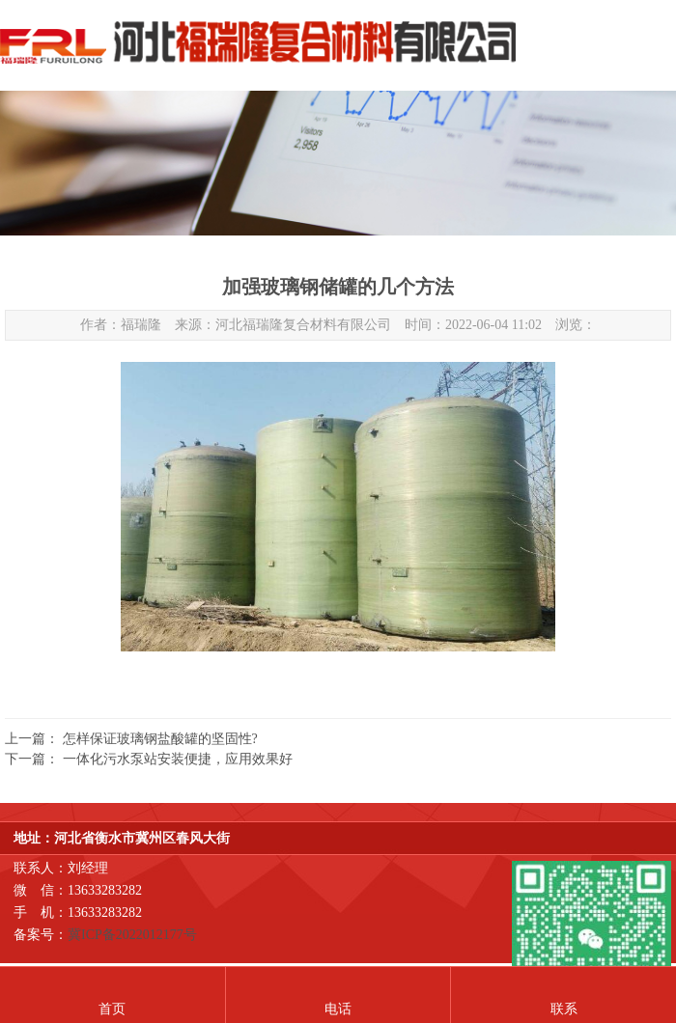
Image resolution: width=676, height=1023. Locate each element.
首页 (112, 1009)
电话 (338, 1009)
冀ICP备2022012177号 (132, 934)
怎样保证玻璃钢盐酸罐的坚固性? (160, 739)
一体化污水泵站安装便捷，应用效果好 (178, 759)
